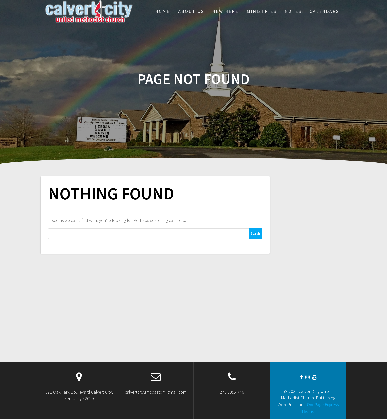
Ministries (262, 11)
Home (162, 11)
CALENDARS (324, 11)
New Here (225, 11)
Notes (293, 11)
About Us (191, 11)
